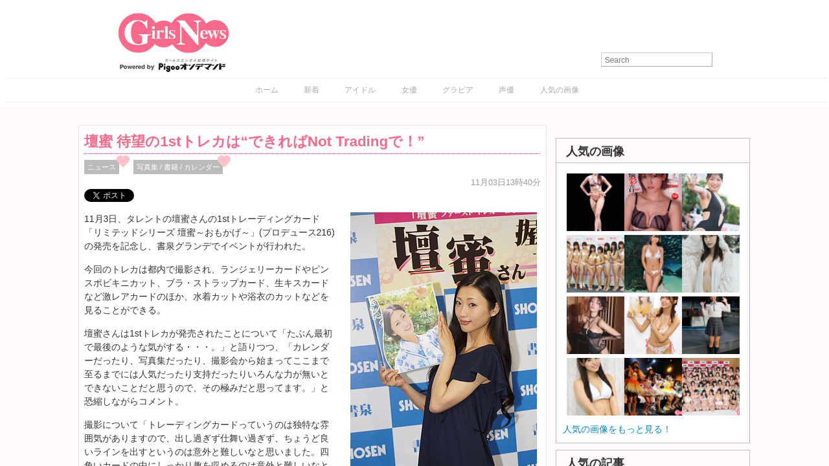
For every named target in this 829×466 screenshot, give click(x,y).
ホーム (266, 89)
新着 (311, 89)
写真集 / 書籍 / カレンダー (178, 167)
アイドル (360, 89)
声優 (506, 89)
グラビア (457, 89)
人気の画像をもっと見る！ (617, 429)
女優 (409, 89)
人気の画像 (559, 89)
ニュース (101, 167)
